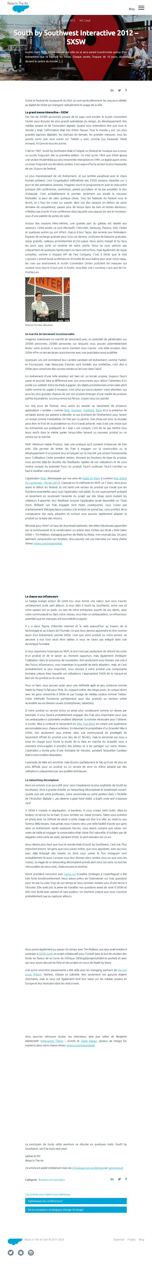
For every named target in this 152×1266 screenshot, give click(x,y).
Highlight (88, 410)
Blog (141, 1239)
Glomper (76, 410)
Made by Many (91, 478)
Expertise (119, 1239)
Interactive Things (52, 1040)
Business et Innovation (52, 1179)
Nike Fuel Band (86, 723)
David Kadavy (89, 1040)
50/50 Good (46, 953)
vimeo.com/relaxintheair (48, 543)
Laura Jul (70, 874)
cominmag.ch (115, 1167)
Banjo (99, 410)
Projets (132, 1239)
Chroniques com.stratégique (88, 1167)
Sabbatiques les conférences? (45, 1201)
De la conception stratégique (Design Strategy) (55, 1209)
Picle (67, 410)
